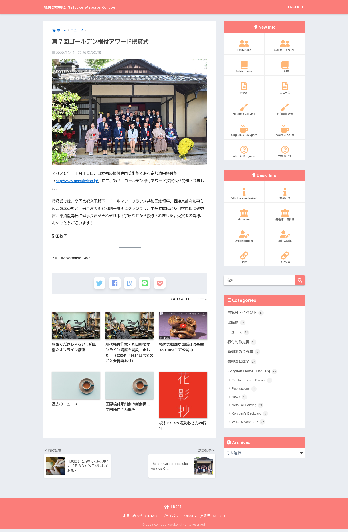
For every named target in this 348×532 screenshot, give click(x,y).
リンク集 (284, 258)
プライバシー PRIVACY (179, 519)
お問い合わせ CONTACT (141, 519)
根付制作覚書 (284, 109)
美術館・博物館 (284, 215)
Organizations (244, 236)
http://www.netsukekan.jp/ (77, 181)
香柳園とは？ (242, 362)
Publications (244, 67)
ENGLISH (295, 7)
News (244, 88)
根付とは (284, 194)
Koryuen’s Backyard (244, 131)
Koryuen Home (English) (252, 372)
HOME (174, 509)
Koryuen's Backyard (250, 414)
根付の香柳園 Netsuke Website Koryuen (95, 7)
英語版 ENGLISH (212, 519)
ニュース (200, 300)
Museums (244, 215)
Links (244, 258)
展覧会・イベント (284, 46)
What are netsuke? (244, 194)
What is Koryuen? (244, 152)
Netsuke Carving (244, 109)
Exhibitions (244, 46)
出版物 (284, 67)
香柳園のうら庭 (284, 131)
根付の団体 (284, 236)
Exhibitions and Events (252, 381)
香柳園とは (284, 152)
